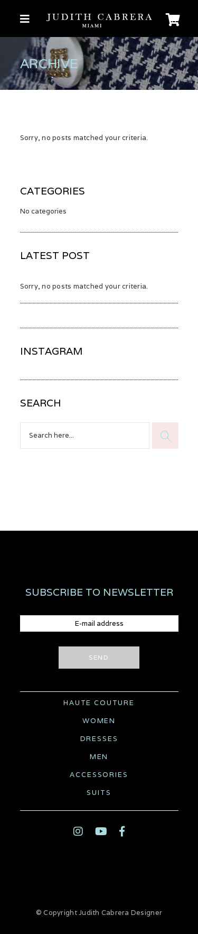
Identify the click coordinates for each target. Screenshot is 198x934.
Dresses (99, 738)
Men (99, 756)
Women (99, 720)
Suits (99, 792)
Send (99, 657)
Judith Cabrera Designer (120, 912)
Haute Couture (99, 702)
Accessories (99, 774)
